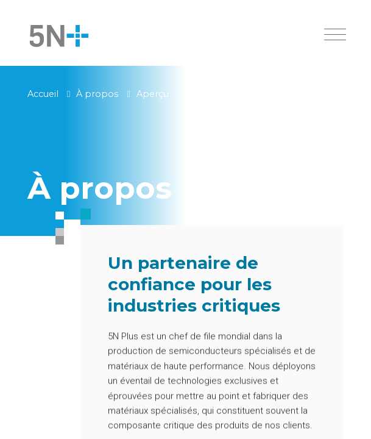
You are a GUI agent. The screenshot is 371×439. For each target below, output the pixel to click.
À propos (97, 93)
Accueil (42, 93)
